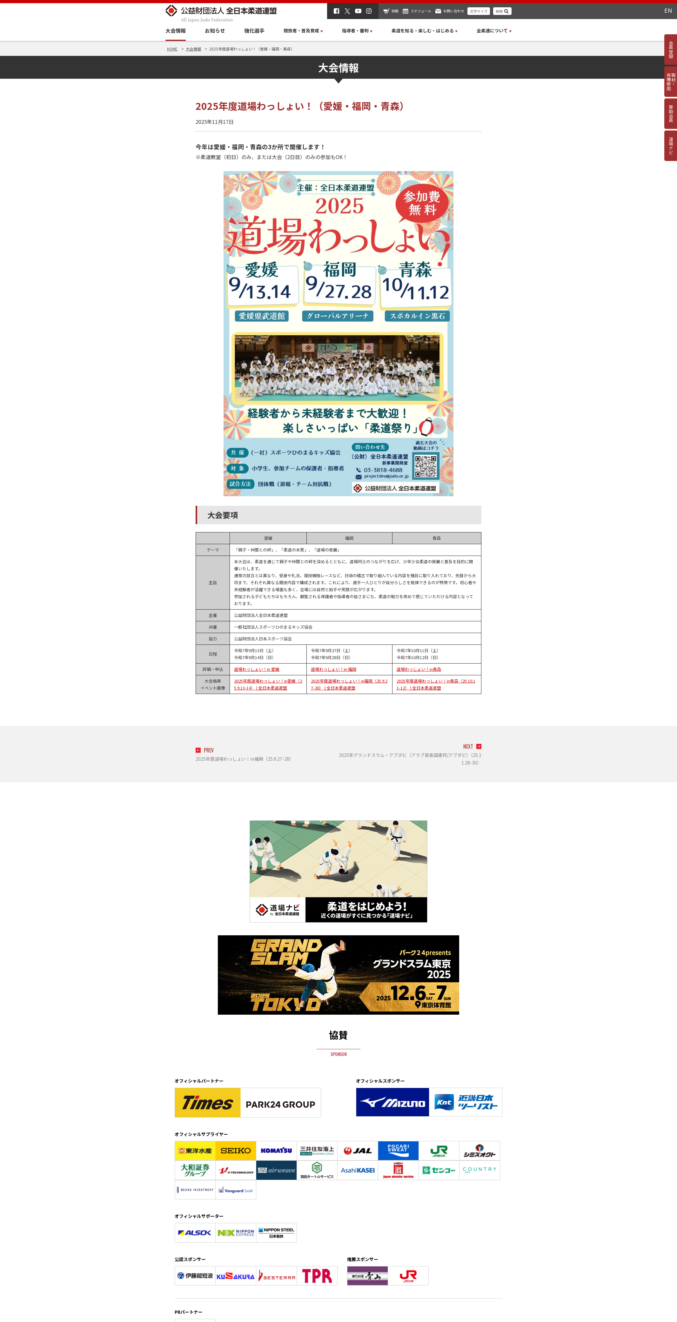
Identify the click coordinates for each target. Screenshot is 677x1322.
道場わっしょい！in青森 (419, 669)
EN (668, 10)
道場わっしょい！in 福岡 (333, 669)
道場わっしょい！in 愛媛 (256, 669)
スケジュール (421, 10)
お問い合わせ (453, 10)
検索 (499, 11)
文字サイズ (478, 11)
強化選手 (254, 30)
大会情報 (175, 30)
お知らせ (215, 30)
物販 (395, 10)
